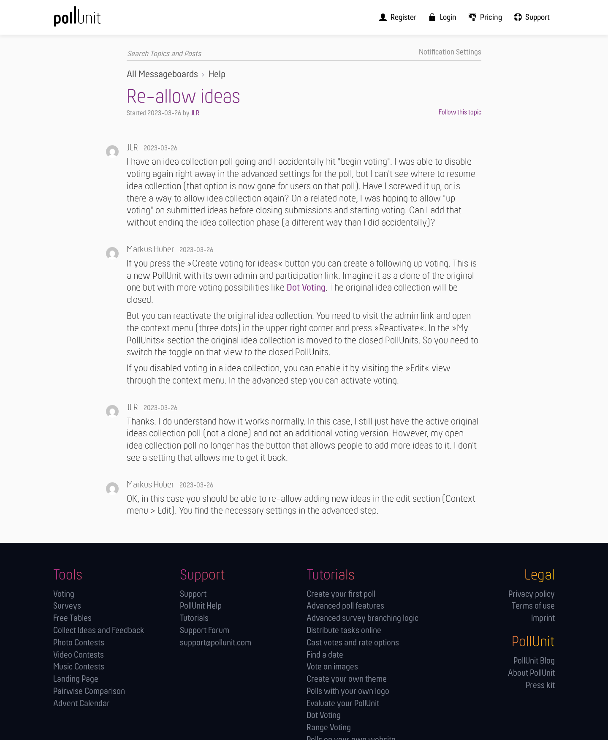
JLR (195, 113)
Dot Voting (306, 288)
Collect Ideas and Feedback (98, 630)
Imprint (543, 618)
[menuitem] (405, 17)
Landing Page (75, 679)
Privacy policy (531, 593)
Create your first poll (341, 593)
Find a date (325, 654)
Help (217, 74)
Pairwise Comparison (89, 691)
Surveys (67, 605)
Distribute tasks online (344, 630)
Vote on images (332, 666)
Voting (63, 593)
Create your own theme (347, 679)
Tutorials (194, 618)
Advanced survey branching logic (362, 618)
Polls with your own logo (348, 691)
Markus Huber (150, 249)
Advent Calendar (81, 703)
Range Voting (329, 727)
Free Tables (72, 618)
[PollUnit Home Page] (91, 20)
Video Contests (78, 654)
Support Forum (204, 630)
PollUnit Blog (534, 660)
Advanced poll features (345, 605)
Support (193, 593)
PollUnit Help (201, 605)
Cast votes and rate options (353, 642)
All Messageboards (162, 74)
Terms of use (533, 605)
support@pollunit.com (215, 642)
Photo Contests (78, 642)
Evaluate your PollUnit (343, 703)
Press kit (540, 684)
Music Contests (78, 666)
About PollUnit (531, 673)
